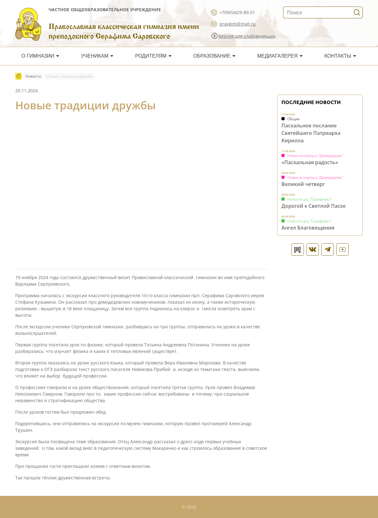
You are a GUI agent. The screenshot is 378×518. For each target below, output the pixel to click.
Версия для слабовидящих (246, 36)
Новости (33, 76)
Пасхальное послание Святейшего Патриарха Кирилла (310, 133)
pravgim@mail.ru (238, 24)
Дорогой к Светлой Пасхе (313, 205)
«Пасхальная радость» (309, 162)
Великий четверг (303, 184)
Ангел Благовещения (307, 227)
